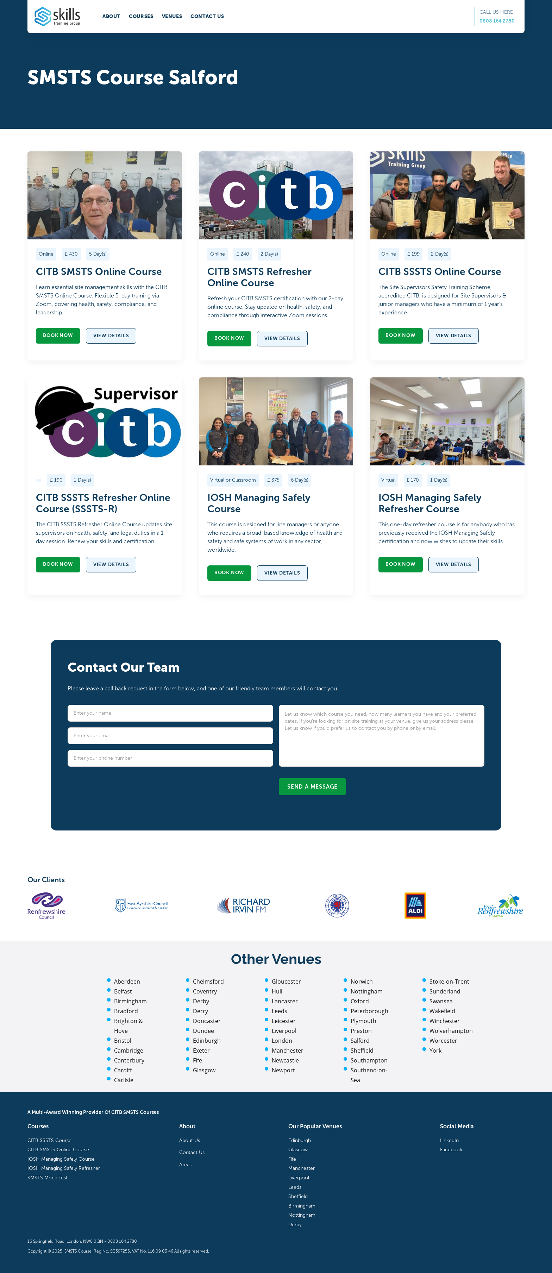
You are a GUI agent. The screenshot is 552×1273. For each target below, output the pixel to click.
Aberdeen (127, 981)
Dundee (203, 1031)
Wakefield (442, 1011)
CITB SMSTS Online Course (99, 271)
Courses (141, 16)
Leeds (279, 1011)
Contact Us (192, 1152)
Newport (283, 1070)
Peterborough (369, 1011)
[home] (57, 16)
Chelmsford (208, 981)
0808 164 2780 (497, 21)
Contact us (207, 16)
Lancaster (285, 1001)
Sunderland (444, 991)
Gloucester (286, 981)
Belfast (123, 991)
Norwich (362, 981)
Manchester (287, 1050)
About (111, 16)
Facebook (451, 1150)
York (435, 1050)
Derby (201, 1001)
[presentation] (121, 786)
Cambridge (128, 1050)
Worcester (443, 1041)
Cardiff (123, 1070)
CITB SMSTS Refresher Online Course (259, 277)
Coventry (205, 991)
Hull (277, 991)
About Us (189, 1140)
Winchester (444, 1021)
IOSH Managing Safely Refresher (63, 1168)
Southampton (369, 1060)
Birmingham (130, 1001)
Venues (172, 16)
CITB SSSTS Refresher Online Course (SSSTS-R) (103, 503)
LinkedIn (449, 1140)
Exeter (201, 1050)
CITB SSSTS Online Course (439, 271)
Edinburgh (207, 1041)
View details (111, 336)
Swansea (441, 1001)
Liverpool (284, 1031)
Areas (185, 1165)
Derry (200, 1011)
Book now (58, 335)
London (282, 1041)
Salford (360, 1041)
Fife (197, 1060)
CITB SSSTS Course (49, 1140)
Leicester (284, 1021)
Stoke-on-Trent (449, 981)
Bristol (122, 1041)
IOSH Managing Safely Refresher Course (430, 503)
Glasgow (204, 1070)
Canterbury (129, 1060)
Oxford (360, 1001)
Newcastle (285, 1060)
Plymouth (363, 1021)
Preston (361, 1031)
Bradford (126, 1011)
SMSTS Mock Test (47, 1178)
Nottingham (367, 991)
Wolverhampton (451, 1031)
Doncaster (207, 1021)
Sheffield (362, 1050)
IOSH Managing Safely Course (258, 503)
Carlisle (123, 1080)
